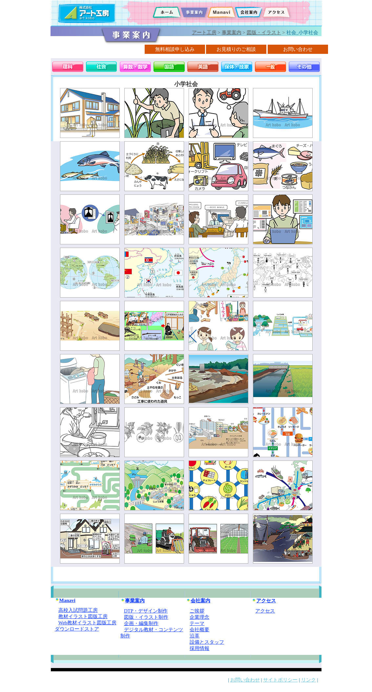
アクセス (264, 600)
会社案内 (198, 600)
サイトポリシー (280, 679)
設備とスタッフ (207, 642)
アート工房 (204, 32)
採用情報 (199, 648)
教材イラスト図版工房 (83, 616)
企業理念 (199, 617)
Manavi (65, 600)
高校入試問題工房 (78, 610)
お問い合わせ (245, 679)
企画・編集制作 (141, 623)
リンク (308, 679)
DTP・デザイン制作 (146, 611)
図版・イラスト (264, 32)
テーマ (197, 623)
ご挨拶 (197, 611)
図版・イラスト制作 (146, 617)
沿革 (194, 635)
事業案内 (231, 32)
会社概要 (199, 629)
